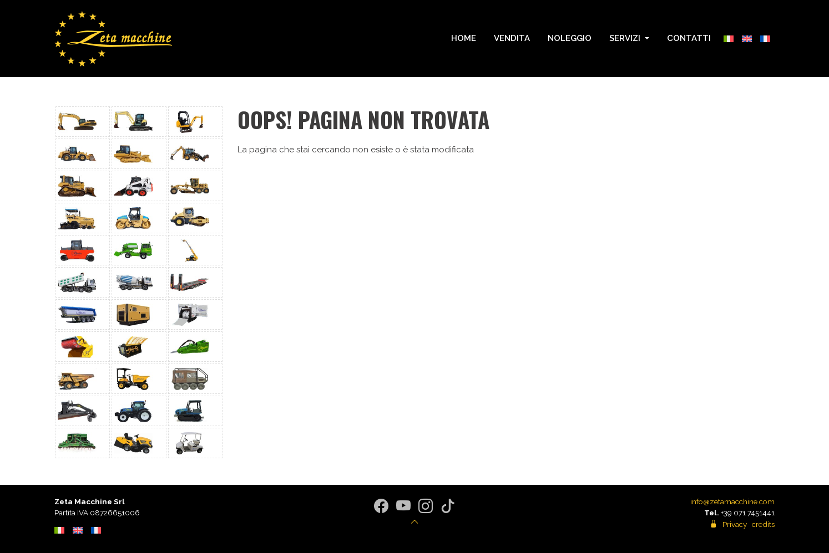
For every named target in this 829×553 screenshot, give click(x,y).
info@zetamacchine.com (732, 501)
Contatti (689, 38)
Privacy (734, 524)
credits (763, 524)
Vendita (512, 38)
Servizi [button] (626, 38)
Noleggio (570, 38)
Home (463, 38)
